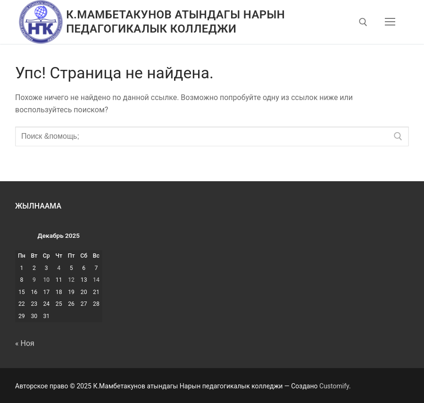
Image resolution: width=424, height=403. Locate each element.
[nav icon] (390, 22)
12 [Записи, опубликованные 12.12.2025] (71, 280)
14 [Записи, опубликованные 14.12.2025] (96, 280)
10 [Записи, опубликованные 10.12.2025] (46, 280)
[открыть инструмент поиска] (363, 22)
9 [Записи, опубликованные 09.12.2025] (34, 280)
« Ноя (24, 343)
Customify (334, 386)
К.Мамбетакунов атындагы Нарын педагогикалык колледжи (175, 21)
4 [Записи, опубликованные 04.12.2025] (58, 268)
